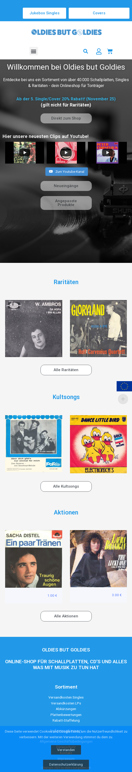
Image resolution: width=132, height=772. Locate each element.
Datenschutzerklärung (66, 764)
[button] (33, 51)
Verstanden (66, 750)
